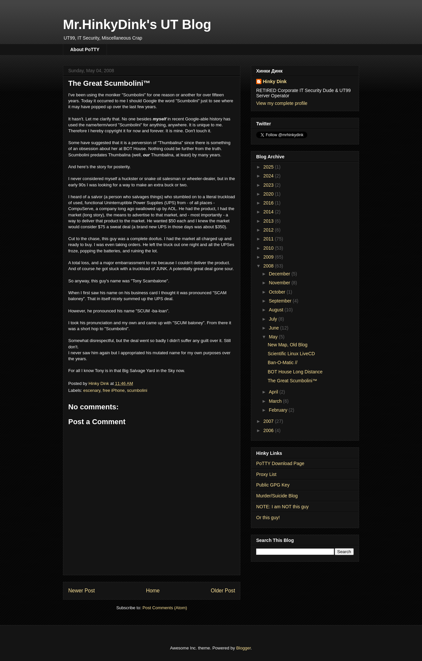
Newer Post (81, 590)
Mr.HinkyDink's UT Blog (137, 24)
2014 (269, 211)
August (276, 309)
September (280, 300)
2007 (269, 421)
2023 (269, 185)
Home (153, 590)
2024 (269, 175)
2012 (269, 230)
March (276, 401)
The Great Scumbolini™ (292, 380)
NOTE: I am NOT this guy (282, 506)
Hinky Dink (274, 81)
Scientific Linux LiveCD (291, 353)
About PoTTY (85, 49)
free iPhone (114, 390)
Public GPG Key (272, 485)
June (274, 327)
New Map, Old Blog (288, 344)
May (274, 336)
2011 (269, 238)
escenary (92, 390)
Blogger (243, 647)
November (280, 282)
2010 (269, 248)
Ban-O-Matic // (282, 362)
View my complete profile (281, 103)
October (277, 292)
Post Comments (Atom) (164, 607)
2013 (269, 221)
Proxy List (266, 474)
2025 (269, 167)
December (280, 273)
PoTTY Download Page (280, 463)
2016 (269, 202)
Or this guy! (268, 517)
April (274, 391)
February (278, 410)
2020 (269, 194)
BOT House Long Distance (295, 371)
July (273, 319)
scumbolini (137, 390)
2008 (269, 265)
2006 (269, 430)
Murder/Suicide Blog (277, 495)
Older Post (223, 590)
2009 (269, 257)
